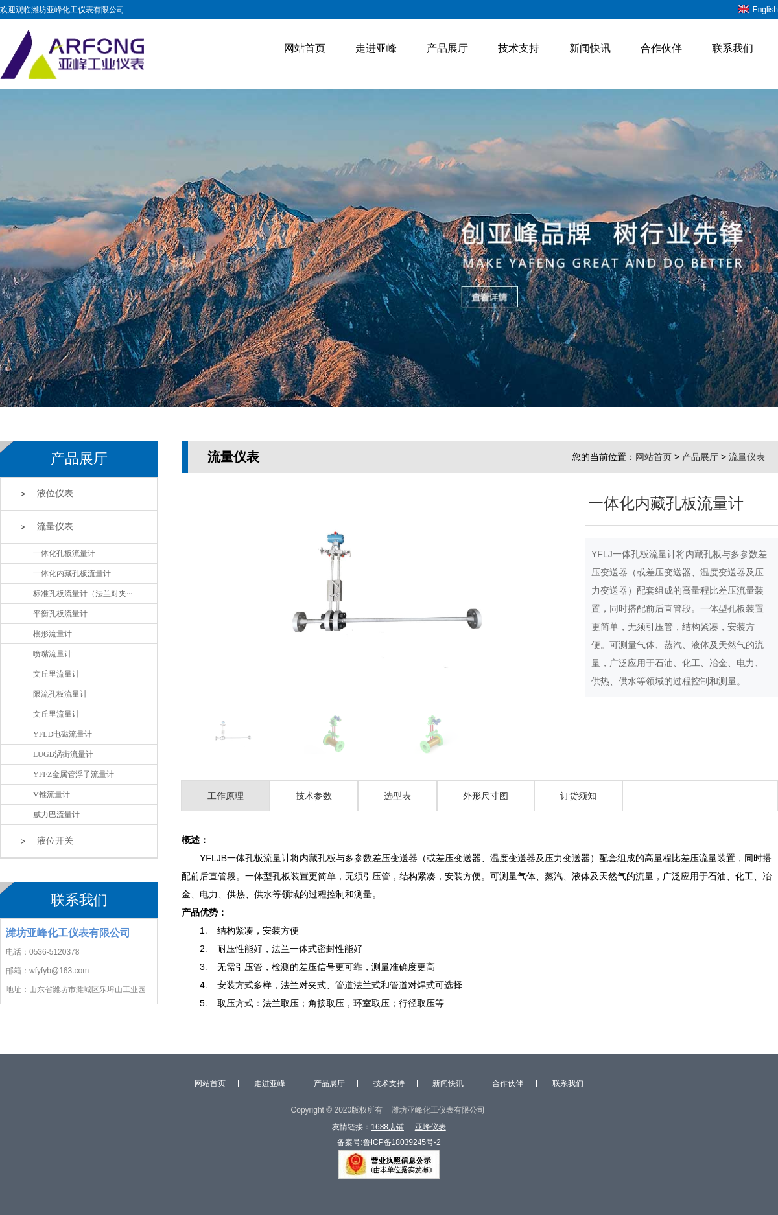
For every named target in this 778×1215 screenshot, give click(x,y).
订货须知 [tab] (578, 796)
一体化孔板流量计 (64, 553)
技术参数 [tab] (314, 796)
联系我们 (732, 48)
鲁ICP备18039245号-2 (402, 1142)
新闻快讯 (590, 48)
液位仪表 (55, 493)
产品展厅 (447, 48)
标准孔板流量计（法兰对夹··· (82, 593)
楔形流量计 (52, 633)
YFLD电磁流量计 (62, 734)
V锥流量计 (51, 794)
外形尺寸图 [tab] (485, 796)
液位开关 (55, 841)
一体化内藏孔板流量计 (72, 573)
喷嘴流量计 (52, 653)
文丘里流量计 (56, 673)
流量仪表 (55, 526)
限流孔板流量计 (60, 694)
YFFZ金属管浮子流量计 (73, 774)
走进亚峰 (376, 48)
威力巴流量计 (56, 814)
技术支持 (518, 48)
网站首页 (304, 48)
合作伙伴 (661, 48)
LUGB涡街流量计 (63, 754)
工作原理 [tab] (225, 796)
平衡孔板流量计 (60, 613)
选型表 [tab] (397, 796)
